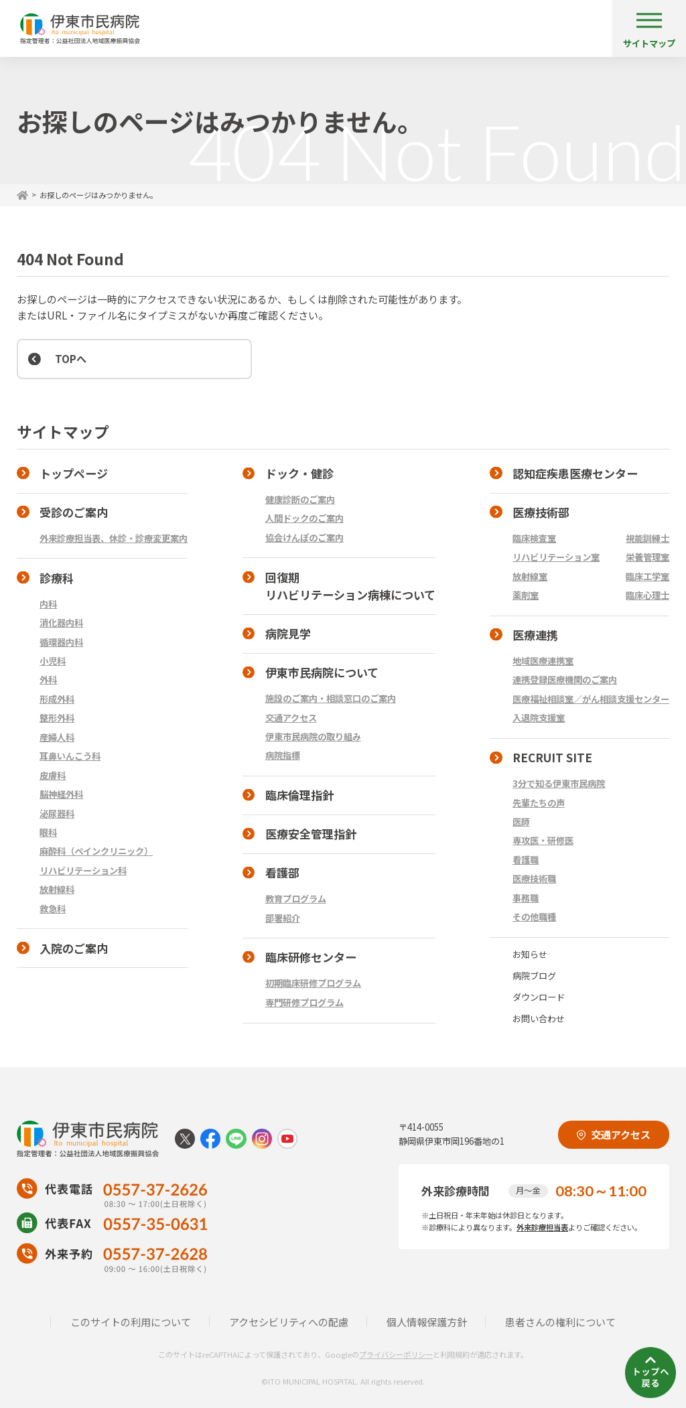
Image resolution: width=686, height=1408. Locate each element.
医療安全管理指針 (310, 833)
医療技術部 (540, 512)
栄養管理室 (647, 557)
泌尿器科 (57, 813)
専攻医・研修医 (542, 840)
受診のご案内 (74, 512)
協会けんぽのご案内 (304, 537)
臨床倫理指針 (299, 794)
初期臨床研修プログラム (313, 983)
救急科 (53, 908)
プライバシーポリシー (396, 1354)
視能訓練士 (647, 538)
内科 (48, 603)
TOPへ (70, 358)
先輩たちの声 (538, 802)
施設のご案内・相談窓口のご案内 (330, 698)
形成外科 (57, 699)
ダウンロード (538, 997)
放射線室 (529, 576)
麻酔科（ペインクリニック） (96, 851)
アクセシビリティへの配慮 (288, 1321)
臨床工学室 (647, 576)
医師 (521, 821)
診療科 (57, 577)
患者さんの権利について (560, 1321)
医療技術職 (534, 878)
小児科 (53, 660)
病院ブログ (534, 975)
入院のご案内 (74, 948)
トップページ (74, 473)
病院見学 (288, 633)
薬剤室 (525, 595)
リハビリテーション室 (556, 557)
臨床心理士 (647, 595)
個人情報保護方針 (427, 1321)
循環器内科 (61, 642)
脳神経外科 (61, 794)
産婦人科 (57, 737)
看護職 (525, 859)
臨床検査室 (534, 538)
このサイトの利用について (130, 1321)
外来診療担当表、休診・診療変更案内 (114, 538)
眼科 (48, 832)
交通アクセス (291, 717)
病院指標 (282, 755)
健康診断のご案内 (300, 499)
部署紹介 (282, 918)
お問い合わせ (538, 1018)
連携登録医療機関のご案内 (564, 679)
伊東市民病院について (322, 672)
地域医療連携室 (542, 660)
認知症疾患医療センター (575, 473)
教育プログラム (295, 898)
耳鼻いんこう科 (70, 756)
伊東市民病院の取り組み (313, 736)
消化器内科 (61, 622)
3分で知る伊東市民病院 (558, 783)
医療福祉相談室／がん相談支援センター (590, 699)
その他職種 (534, 916)
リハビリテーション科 (83, 870)
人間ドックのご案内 (304, 518)
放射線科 (57, 889)
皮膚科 (53, 775)
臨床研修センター (310, 956)
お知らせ (529, 954)
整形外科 (57, 717)
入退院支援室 (538, 717)
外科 (48, 679)
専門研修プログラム (304, 1002)
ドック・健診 (299, 473)
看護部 (282, 872)
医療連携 (535, 634)
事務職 (525, 898)
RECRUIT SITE (552, 757)
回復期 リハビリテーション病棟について (339, 586)
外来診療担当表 (542, 1227)
